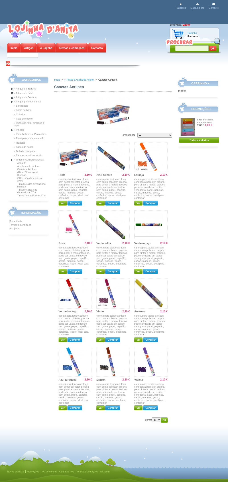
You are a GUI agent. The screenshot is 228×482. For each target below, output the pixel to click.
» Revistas (19, 142)
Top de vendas (49, 471)
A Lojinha (46, 48)
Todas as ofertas (199, 140)
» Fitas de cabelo (23, 118)
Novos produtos (15, 471)
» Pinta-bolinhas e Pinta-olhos (30, 134)
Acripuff (21, 163)
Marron (101, 379)
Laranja (139, 175)
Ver (63, 203)
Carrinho (192, 33)
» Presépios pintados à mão (29, 138)
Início (13, 48)
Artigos (28, 48)
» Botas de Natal (23, 110)
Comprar (75, 203)
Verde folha (103, 243)
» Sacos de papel (23, 147)
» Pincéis (19, 129)
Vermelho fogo (68, 311)
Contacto (214, 7)
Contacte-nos (66, 471)
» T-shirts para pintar (25, 151)
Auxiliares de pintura (28, 166)
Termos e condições (72, 48)
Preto (62, 175)
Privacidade (15, 221)
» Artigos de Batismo (25, 88)
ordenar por (128, 135)
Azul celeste (104, 175)
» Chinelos (20, 114)
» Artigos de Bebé (23, 93)
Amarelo (139, 311)
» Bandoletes (21, 105)
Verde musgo (142, 243)
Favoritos (181, 7)
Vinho (100, 311)
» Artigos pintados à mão (27, 101)
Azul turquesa (67, 379)
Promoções (201, 109)
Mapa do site (197, 7)
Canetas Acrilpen (27, 169)
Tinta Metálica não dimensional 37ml (27, 191)
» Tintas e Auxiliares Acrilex (29, 159)
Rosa (62, 243)
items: (148, 420)
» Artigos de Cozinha (25, 97)
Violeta (138, 379)
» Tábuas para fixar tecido (28, 155)
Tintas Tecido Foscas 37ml (31, 195)
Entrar (186, 24)
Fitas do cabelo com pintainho (205, 121)
